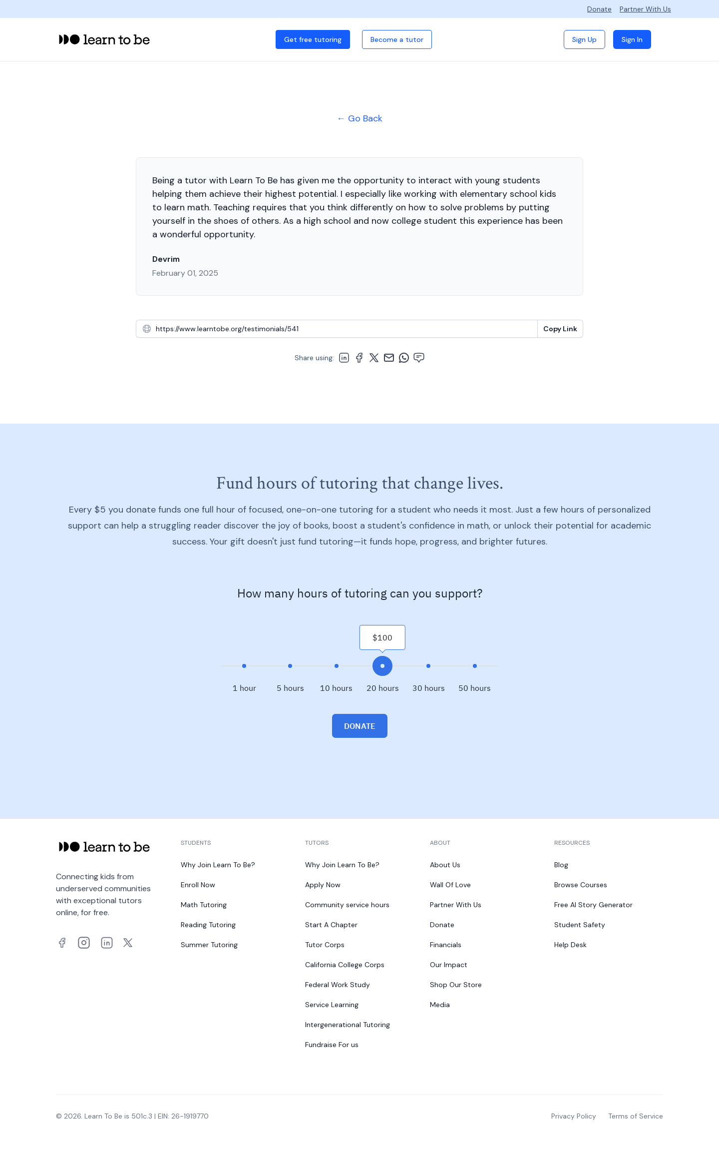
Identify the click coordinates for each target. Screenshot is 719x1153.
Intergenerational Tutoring (347, 1024)
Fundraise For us (332, 1044)
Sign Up (584, 39)
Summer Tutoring (209, 944)
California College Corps (344, 964)
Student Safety (579, 924)
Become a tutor (396, 39)
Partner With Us (645, 8)
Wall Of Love (450, 884)
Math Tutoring (204, 904)
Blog (561, 864)
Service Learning (332, 1004)
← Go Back (359, 118)
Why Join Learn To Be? (218, 864)
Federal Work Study (337, 984)
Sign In (632, 39)
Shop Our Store (456, 984)
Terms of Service (635, 1116)
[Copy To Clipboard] (560, 329)
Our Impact (448, 964)
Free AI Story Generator (593, 904)
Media (440, 1004)
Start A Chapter (331, 924)
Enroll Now (198, 884)
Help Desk (570, 944)
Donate (599, 8)
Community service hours (347, 904)
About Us (445, 864)
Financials (445, 944)
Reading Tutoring (208, 924)
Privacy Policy (573, 1116)
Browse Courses (580, 884)
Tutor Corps (325, 944)
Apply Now (323, 884)
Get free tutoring (313, 39)
